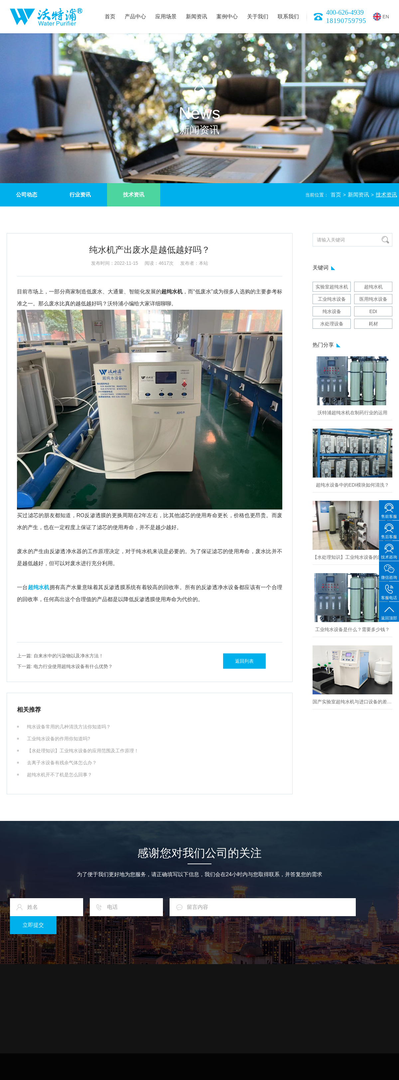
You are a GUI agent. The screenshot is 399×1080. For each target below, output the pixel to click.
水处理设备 (331, 323)
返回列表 (244, 661)
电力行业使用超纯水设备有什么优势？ (65, 666)
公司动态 (26, 194)
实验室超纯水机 (332, 286)
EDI (373, 311)
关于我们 (257, 16)
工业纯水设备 (332, 299)
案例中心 (227, 16)
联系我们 (288, 16)
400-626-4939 (345, 12)
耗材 (373, 323)
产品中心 (135, 16)
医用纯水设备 (373, 299)
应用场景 (166, 16)
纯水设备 (332, 311)
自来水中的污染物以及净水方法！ (60, 655)
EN (381, 17)
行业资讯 (80, 194)
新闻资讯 (196, 16)
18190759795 (346, 20)
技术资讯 (133, 194)
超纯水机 (373, 286)
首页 (110, 16)
